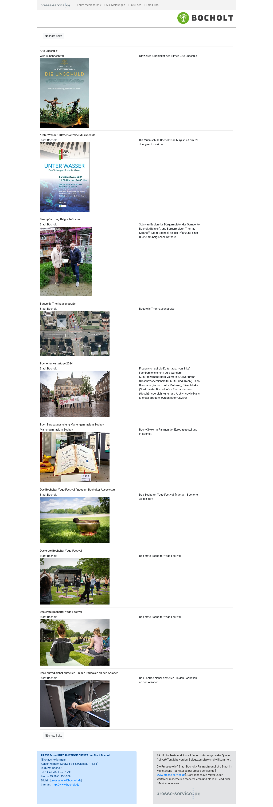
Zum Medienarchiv (89, 5)
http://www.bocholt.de (65, 784)
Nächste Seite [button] (53, 36)
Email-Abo (151, 5)
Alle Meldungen (114, 5)
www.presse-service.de (171, 775)
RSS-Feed (134, 5)
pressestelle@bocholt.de (66, 780)
